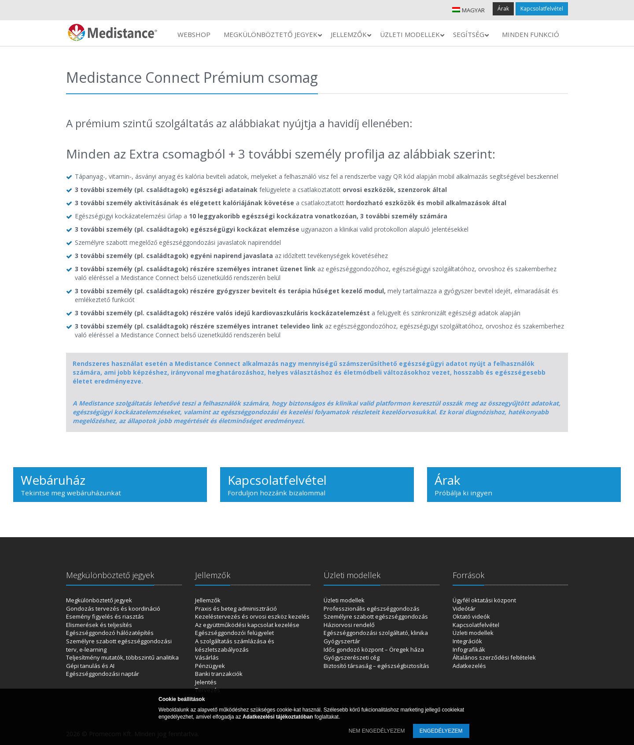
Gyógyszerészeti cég (352, 657)
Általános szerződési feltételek (494, 657)
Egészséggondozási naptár (102, 674)
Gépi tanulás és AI (90, 666)
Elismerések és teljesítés (99, 625)
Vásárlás (207, 657)
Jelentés (206, 682)
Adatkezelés (469, 666)
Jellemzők (208, 600)
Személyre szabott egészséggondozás (376, 616)
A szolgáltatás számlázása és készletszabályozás (234, 645)
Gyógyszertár (342, 641)
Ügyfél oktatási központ (484, 600)
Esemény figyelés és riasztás (105, 616)
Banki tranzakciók (219, 674)
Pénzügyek (210, 666)
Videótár (464, 608)
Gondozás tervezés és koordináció (113, 608)
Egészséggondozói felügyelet (234, 633)
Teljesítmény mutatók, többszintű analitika (122, 657)
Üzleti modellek (344, 600)
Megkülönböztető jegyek (99, 600)
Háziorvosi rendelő (349, 625)
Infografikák (469, 649)
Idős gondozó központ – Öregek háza (374, 649)
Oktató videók (471, 616)
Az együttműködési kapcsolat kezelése (247, 625)
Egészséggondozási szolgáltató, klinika (376, 633)
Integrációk (467, 641)
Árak (503, 8)
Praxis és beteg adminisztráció (236, 608)
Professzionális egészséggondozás (372, 608)
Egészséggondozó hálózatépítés (110, 633)
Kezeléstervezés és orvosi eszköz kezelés (252, 616)
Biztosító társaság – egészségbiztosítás (376, 666)
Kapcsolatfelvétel (541, 8)
